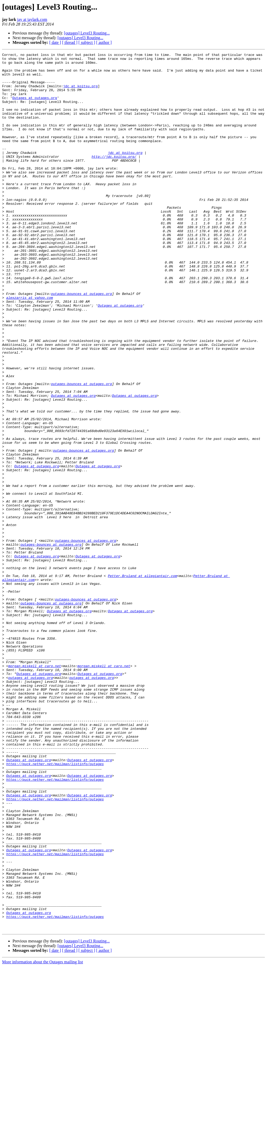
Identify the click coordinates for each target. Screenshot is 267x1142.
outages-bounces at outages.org (81, 342)
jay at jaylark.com (32, 19)
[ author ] (104, 42)
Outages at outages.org (34, 107)
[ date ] (55, 42)
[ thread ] (69, 42)
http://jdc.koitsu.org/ (114, 177)
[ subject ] (86, 42)
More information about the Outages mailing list (42, 1137)
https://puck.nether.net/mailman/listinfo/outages (55, 906)
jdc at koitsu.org (80, 93)
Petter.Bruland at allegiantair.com (142, 680)
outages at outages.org (30, 803)
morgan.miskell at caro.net (34, 788)
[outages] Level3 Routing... (87, 33)
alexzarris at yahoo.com (29, 347)
